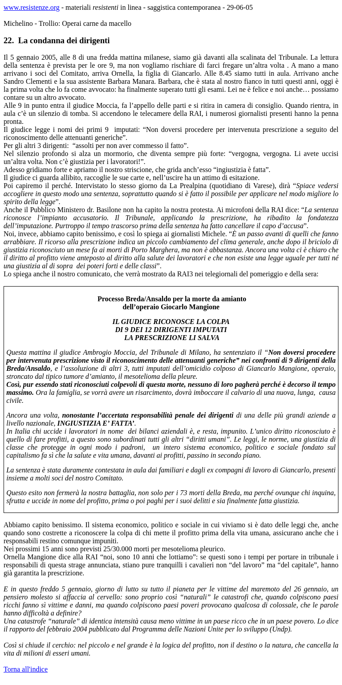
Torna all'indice (26, 669)
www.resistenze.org (32, 7)
